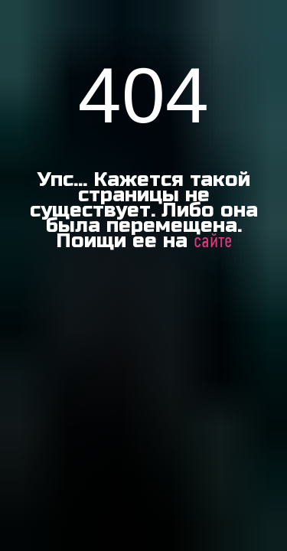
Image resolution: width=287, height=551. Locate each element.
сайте (213, 242)
